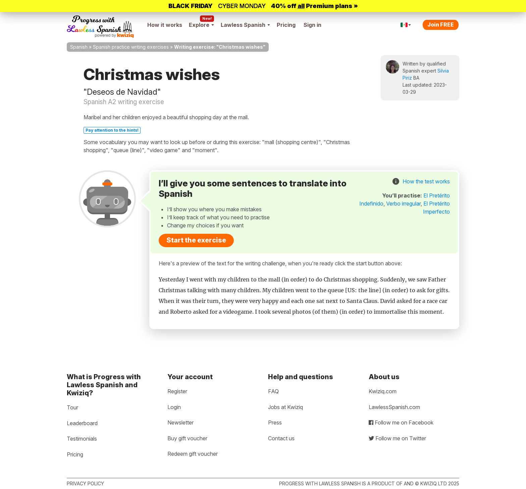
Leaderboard (82, 423)
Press (275, 422)
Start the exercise (196, 240)
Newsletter (180, 422)
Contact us (281, 438)
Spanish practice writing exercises (131, 47)
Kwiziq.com (383, 391)
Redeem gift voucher (192, 453)
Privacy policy (85, 483)
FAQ (273, 391)
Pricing (286, 24)
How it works (164, 24)
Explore (201, 24)
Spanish (79, 47)
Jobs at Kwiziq (285, 407)
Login (174, 407)
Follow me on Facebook (401, 422)
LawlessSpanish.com (394, 407)
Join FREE (440, 24)
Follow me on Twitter (397, 438)
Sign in (312, 24)
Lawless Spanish (245, 24)
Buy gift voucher (187, 438)
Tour (72, 407)
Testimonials (82, 438)
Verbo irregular (403, 203)
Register (177, 391)
